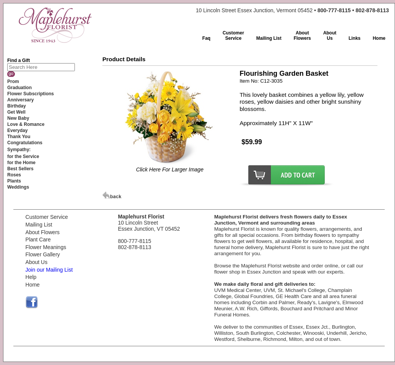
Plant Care (38, 239)
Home (33, 285)
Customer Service (47, 217)
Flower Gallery (43, 254)
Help (31, 277)
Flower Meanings (46, 247)
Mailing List (39, 225)
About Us (37, 262)
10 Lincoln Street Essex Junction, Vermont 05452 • (292, 10)
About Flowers (43, 232)
